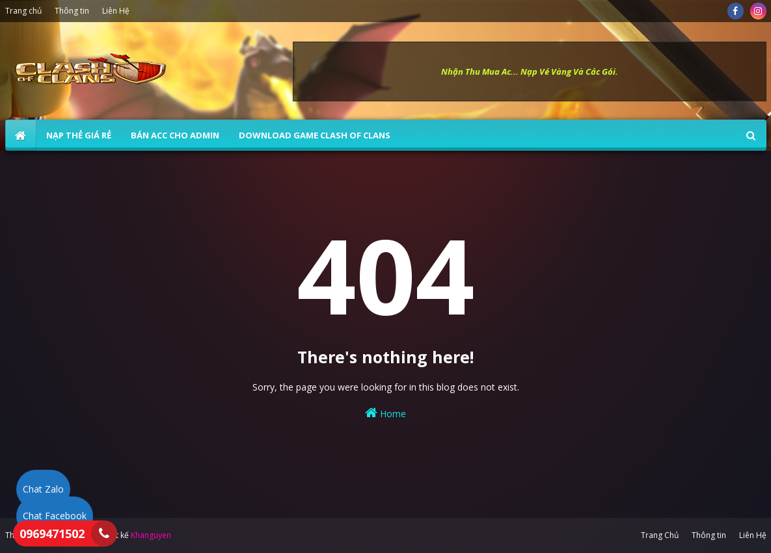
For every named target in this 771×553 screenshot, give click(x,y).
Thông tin (72, 10)
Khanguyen (151, 535)
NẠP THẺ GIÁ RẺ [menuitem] (78, 135)
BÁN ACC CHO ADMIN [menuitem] (175, 135)
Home (385, 413)
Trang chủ (23, 10)
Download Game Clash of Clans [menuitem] (314, 135)
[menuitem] (20, 135)
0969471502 (52, 533)
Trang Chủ (660, 535)
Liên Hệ (115, 10)
